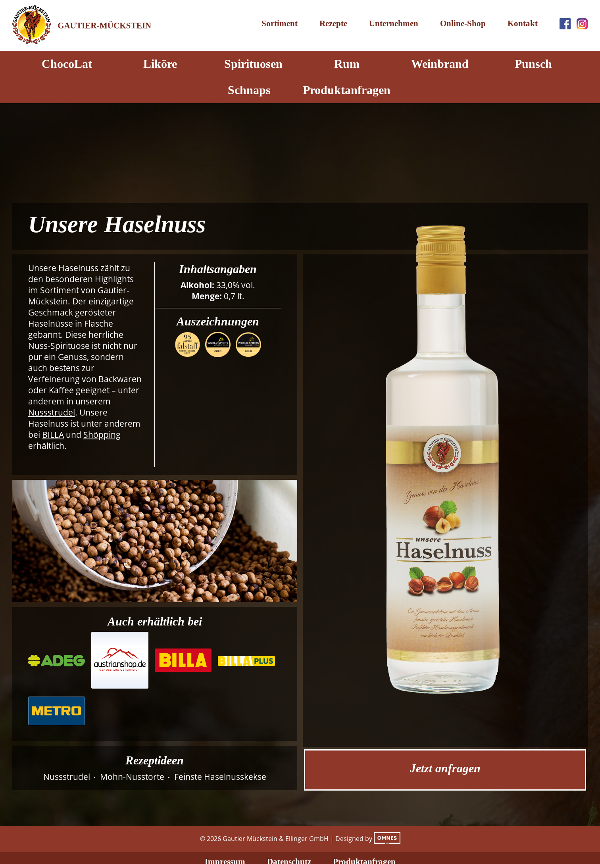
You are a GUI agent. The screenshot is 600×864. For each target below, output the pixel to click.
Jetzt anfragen (445, 768)
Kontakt (523, 23)
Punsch (533, 63)
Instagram (582, 23)
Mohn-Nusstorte (132, 776)
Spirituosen (253, 63)
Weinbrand (440, 63)
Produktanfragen (346, 89)
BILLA (53, 434)
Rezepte (333, 23)
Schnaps (249, 89)
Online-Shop (463, 23)
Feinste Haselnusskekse (220, 776)
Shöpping (102, 434)
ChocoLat (67, 63)
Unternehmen (393, 23)
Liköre (160, 63)
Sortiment (280, 23)
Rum (347, 63)
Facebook (565, 23)
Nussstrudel (51, 412)
